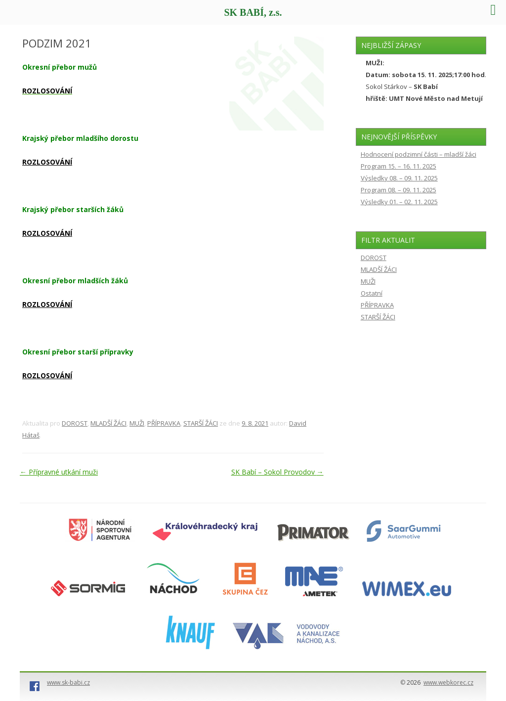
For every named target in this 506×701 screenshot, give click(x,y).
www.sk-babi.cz (68, 682)
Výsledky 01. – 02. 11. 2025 (399, 201)
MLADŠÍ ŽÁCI (108, 423)
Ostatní (371, 293)
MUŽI (136, 423)
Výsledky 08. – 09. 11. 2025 (399, 178)
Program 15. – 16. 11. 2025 (398, 166)
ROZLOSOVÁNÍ (47, 162)
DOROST (74, 423)
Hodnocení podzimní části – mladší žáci (418, 154)
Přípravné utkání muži (59, 472)
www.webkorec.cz (448, 682)
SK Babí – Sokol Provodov (277, 472)
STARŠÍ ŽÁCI (200, 423)
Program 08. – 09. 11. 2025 (398, 189)
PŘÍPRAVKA (163, 423)
